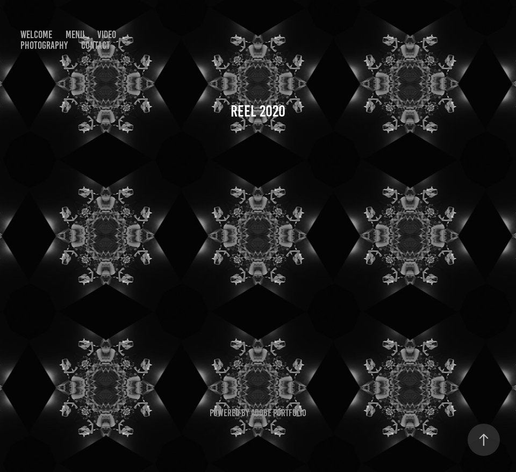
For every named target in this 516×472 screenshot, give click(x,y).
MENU (75, 34)
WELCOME (36, 34)
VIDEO (106, 34)
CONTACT (95, 45)
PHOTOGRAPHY (44, 45)
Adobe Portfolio (278, 413)
